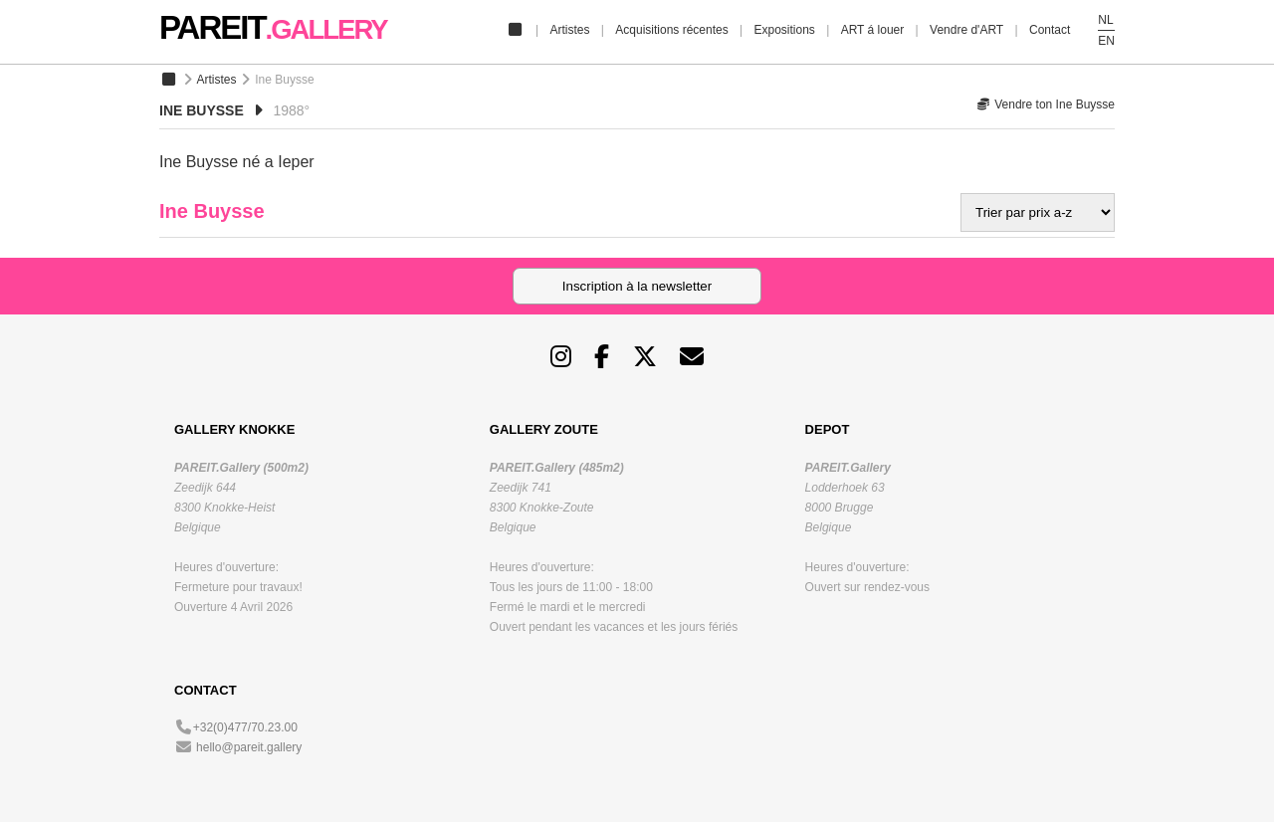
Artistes (569, 30)
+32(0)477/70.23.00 (245, 727)
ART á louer (873, 30)
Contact (1049, 30)
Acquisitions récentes (671, 30)
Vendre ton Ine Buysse (1045, 104)
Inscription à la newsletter (637, 286)
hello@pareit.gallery (249, 747)
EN (1106, 41)
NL (1105, 20)
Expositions (783, 30)
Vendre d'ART (966, 30)
